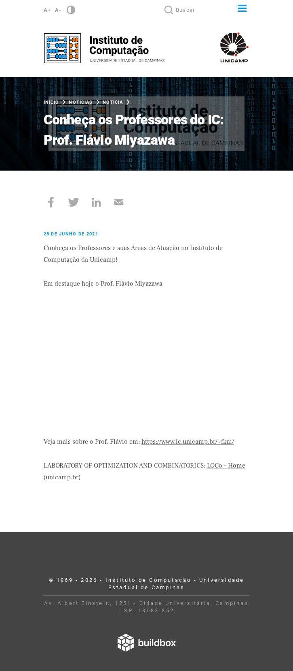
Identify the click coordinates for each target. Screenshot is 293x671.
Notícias (81, 102)
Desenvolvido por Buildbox (146, 643)
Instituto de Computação (104, 48)
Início (51, 102)
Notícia (113, 102)
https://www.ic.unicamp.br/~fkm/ (187, 442)
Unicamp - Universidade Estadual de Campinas (234, 47)
